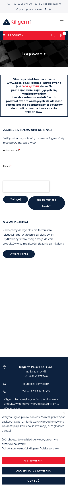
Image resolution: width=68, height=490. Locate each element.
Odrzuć (33, 481)
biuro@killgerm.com (48, 3)
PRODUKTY (13, 35)
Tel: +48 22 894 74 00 (36, 391)
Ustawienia (33, 460)
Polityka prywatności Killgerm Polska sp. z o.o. (30, 448)
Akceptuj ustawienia (33, 470)
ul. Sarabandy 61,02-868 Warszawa (36, 371)
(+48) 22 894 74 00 (19, 3)
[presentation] (26, 186)
